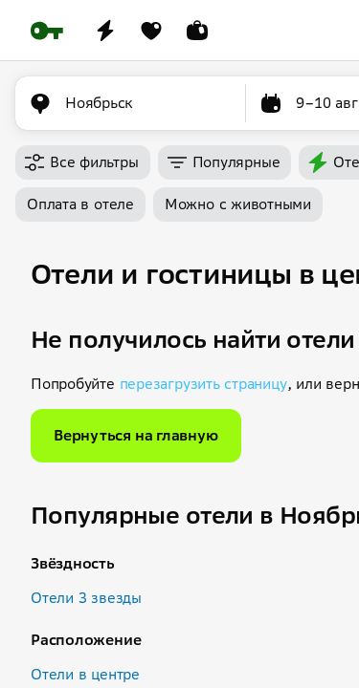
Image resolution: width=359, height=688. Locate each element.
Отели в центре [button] (85, 674)
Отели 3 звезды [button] (86, 598)
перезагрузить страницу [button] (203, 384)
